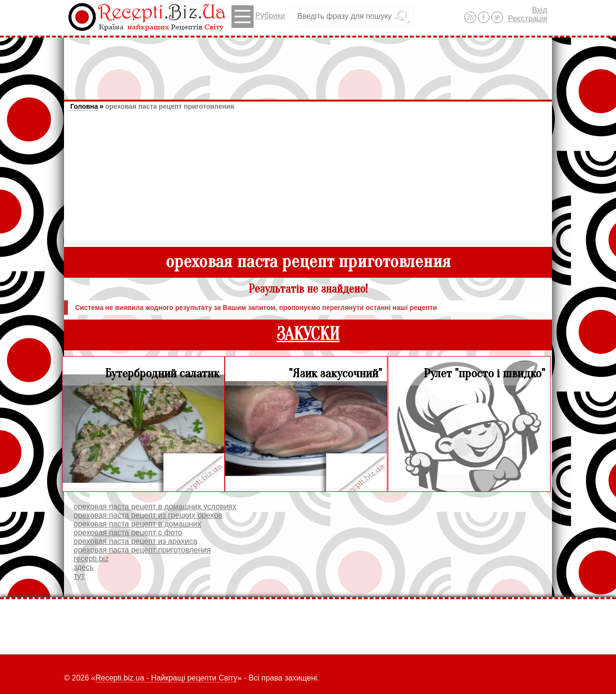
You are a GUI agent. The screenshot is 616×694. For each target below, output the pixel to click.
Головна (84, 106)
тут (79, 576)
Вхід (539, 10)
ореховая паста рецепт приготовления (169, 106)
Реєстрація (527, 18)
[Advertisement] (308, 64)
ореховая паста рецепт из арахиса (135, 541)
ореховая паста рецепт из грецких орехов (148, 515)
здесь (84, 567)
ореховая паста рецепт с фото (128, 532)
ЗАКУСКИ (308, 334)
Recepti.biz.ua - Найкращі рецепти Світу (166, 678)
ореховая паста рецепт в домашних (137, 524)
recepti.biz (91, 558)
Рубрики (258, 16)
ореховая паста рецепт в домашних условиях (155, 506)
